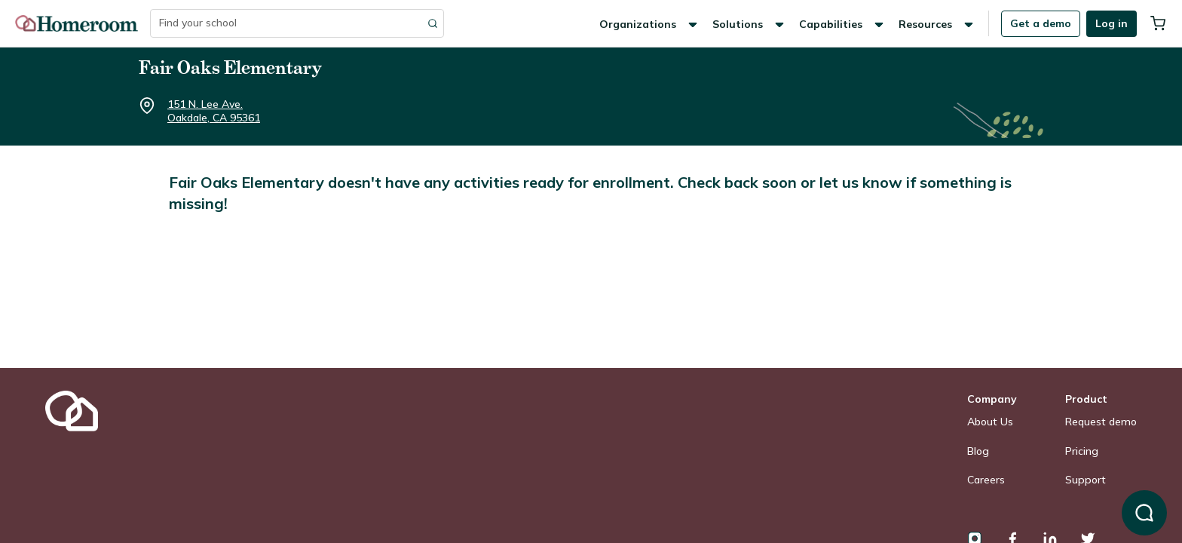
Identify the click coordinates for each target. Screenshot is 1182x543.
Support (1085, 479)
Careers (986, 479)
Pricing (1081, 451)
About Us (990, 421)
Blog (978, 451)
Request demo (1101, 421)
